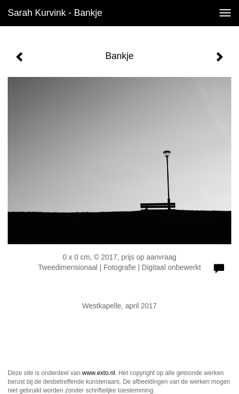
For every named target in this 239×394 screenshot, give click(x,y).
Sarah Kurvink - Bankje (55, 13)
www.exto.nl (98, 373)
